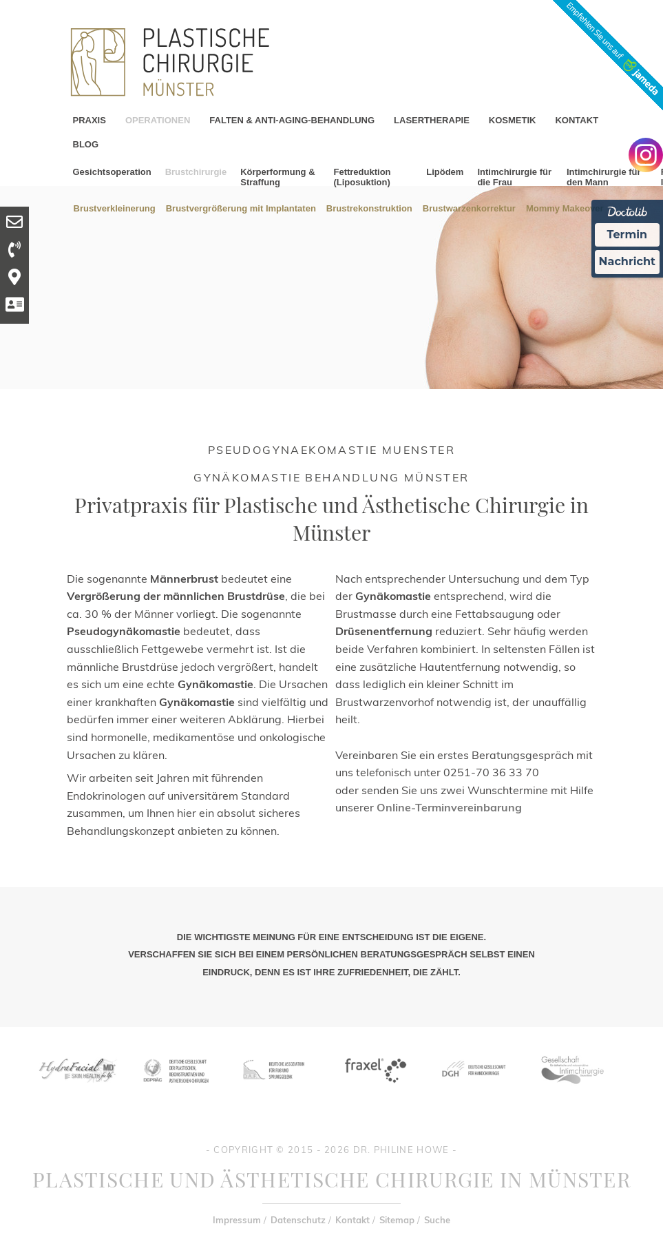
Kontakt (352, 1219)
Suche (437, 1219)
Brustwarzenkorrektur (469, 208)
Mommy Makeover (565, 208)
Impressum (237, 1219)
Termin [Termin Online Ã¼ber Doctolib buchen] (627, 234)
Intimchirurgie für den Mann (604, 177)
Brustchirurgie (196, 172)
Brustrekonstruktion (369, 208)
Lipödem (444, 172)
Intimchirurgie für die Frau (514, 177)
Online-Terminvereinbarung (449, 807)
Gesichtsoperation (112, 172)
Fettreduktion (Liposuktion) (361, 177)
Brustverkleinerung (115, 208)
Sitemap (396, 1219)
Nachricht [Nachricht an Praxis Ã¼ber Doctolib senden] (627, 261)
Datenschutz (298, 1219)
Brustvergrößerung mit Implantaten (241, 208)
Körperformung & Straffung (277, 177)
